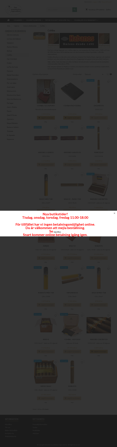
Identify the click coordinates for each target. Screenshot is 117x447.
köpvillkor (57, 232)
